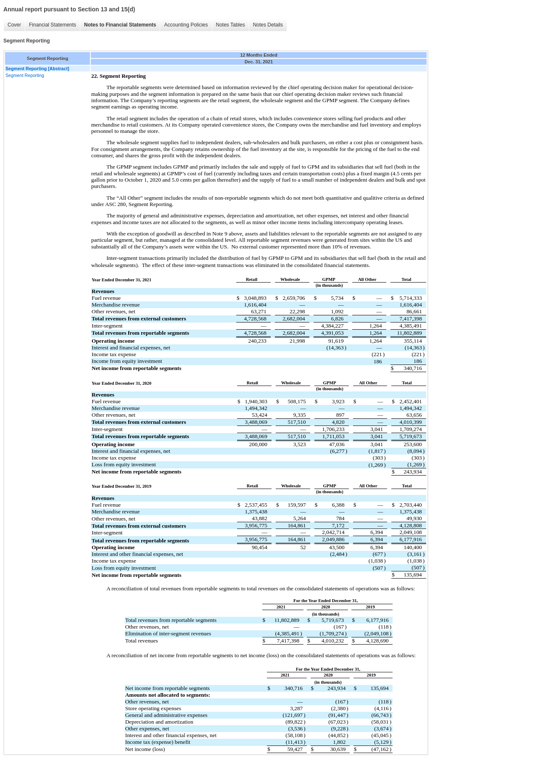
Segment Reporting (24, 75)
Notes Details (268, 25)
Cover (14, 25)
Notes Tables (230, 25)
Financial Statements (52, 25)
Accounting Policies (186, 25)
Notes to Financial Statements (120, 25)
